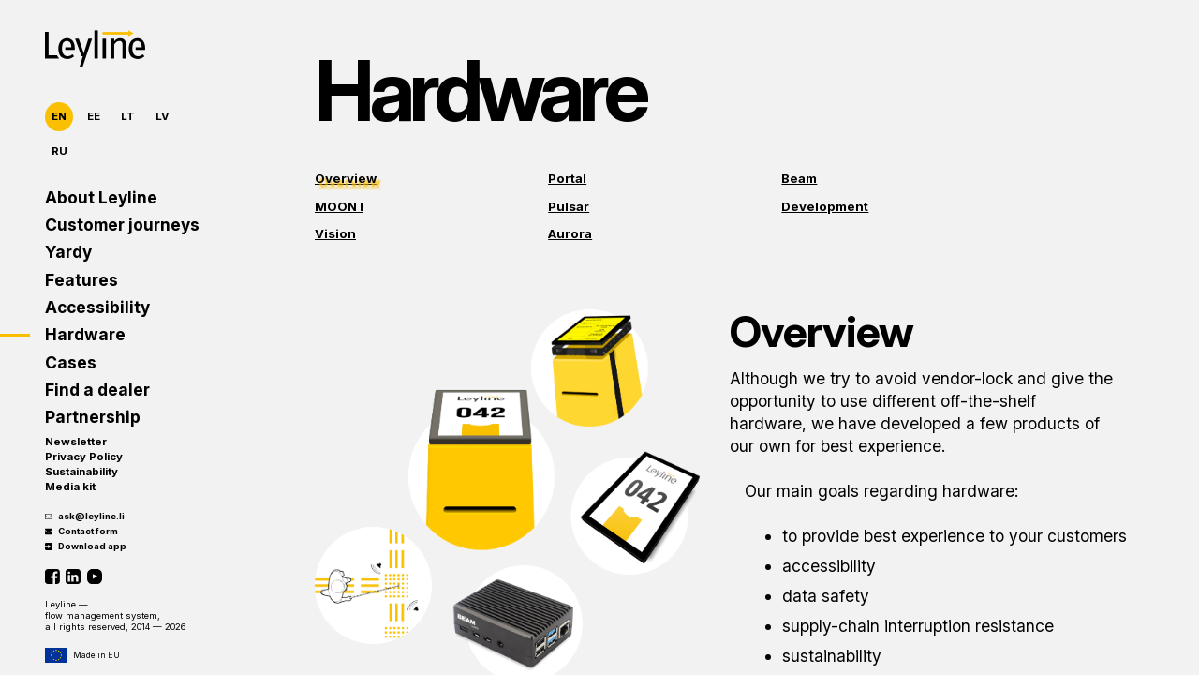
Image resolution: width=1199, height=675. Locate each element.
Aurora (570, 233)
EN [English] (59, 116)
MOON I (339, 206)
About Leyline (101, 197)
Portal (567, 178)
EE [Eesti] (93, 116)
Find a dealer (97, 389)
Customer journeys (122, 224)
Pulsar (568, 206)
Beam (799, 178)
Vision (335, 233)
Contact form (81, 531)
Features (81, 280)
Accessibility (97, 307)
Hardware (85, 334)
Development (824, 206)
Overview (346, 178)
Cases (70, 362)
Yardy (68, 252)
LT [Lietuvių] (128, 116)
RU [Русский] (59, 151)
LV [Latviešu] (162, 116)
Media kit (70, 486)
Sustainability (81, 471)
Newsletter (76, 441)
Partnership (93, 417)
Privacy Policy (84, 456)
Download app (85, 546)
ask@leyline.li (85, 516)
